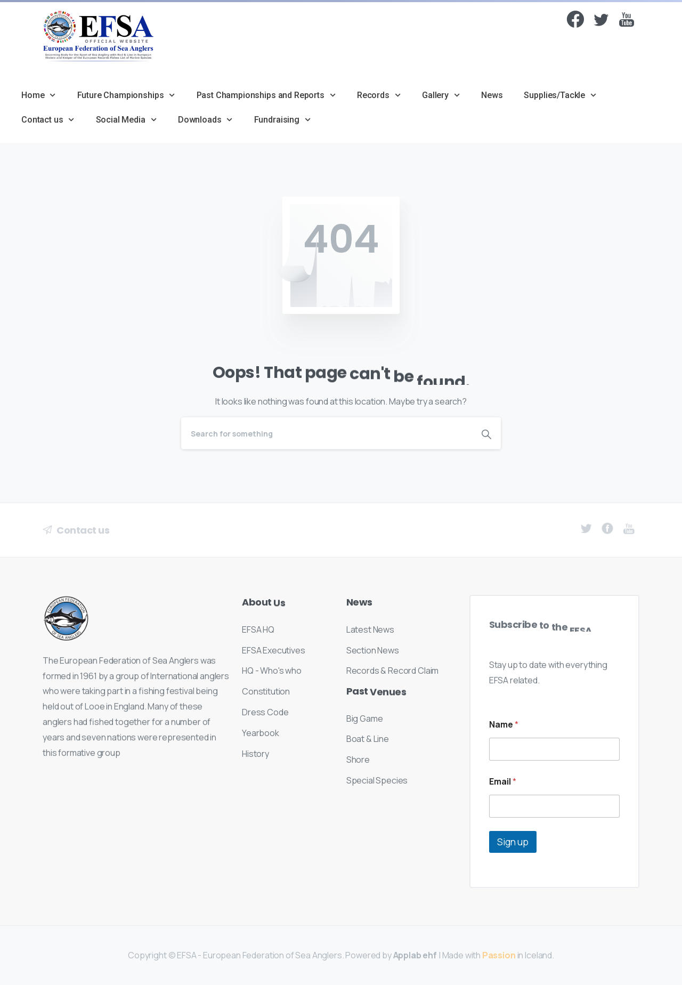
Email (502, 782)
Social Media (126, 119)
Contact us (48, 119)
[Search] (326, 433)
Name (503, 725)
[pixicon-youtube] (626, 26)
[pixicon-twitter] (586, 533)
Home (38, 95)
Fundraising (282, 119)
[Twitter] (601, 22)
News (491, 95)
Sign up (513, 842)
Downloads (205, 119)
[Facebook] (575, 21)
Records (379, 95)
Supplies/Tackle (560, 95)
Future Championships (126, 95)
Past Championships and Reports (266, 95)
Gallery (441, 95)
